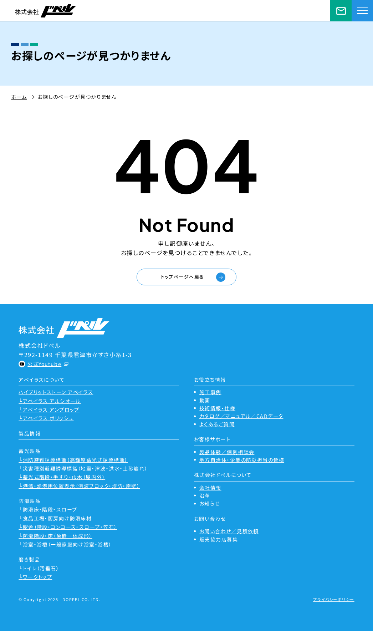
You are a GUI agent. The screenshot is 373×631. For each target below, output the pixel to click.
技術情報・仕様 (217, 408)
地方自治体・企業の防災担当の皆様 (241, 459)
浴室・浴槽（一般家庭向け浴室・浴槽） (67, 544)
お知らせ (209, 503)
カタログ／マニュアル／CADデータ (241, 415)
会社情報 (210, 487)
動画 (204, 400)
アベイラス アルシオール (52, 400)
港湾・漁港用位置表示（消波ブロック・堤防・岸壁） (81, 485)
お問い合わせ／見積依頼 (341, 10)
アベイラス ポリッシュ (48, 418)
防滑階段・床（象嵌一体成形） (57, 535)
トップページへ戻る (182, 276)
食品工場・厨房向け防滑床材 (57, 518)
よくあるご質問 (217, 424)
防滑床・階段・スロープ (50, 509)
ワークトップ (37, 576)
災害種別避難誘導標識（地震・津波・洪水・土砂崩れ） (85, 468)
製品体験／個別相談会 (226, 452)
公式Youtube (44, 363)
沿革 (204, 495)
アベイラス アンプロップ (51, 409)
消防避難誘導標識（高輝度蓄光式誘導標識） (75, 459)
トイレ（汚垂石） (41, 568)
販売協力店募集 (218, 539)
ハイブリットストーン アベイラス (56, 392)
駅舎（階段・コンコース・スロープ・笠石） (70, 526)
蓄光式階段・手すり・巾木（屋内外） (64, 476)
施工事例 (210, 392)
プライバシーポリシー (333, 599)
